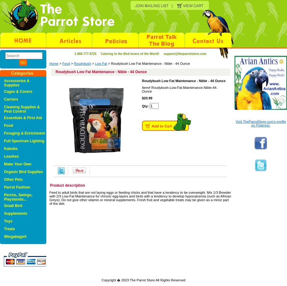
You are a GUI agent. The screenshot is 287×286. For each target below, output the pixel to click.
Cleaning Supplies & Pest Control (22, 109)
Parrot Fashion (17, 187)
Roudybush (82, 63)
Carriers (11, 99)
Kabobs (11, 149)
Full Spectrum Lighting (24, 141)
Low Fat (101, 63)
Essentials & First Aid (23, 118)
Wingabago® (15, 236)
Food (66, 63)
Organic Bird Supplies (23, 172)
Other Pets (13, 179)
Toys (8, 221)
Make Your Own (17, 164)
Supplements (15, 213)
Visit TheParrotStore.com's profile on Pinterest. (260, 123)
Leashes (11, 156)
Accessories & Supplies (17, 83)
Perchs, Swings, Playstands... (18, 197)
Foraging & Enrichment (24, 133)
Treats (9, 229)
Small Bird (13, 206)
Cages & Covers (18, 91)
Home (53, 63)
